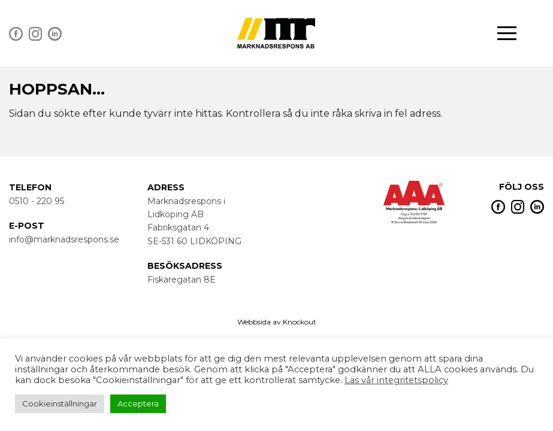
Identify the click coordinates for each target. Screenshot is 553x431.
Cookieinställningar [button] (59, 403)
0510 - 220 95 (36, 201)
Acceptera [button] (138, 403)
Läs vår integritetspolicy (396, 380)
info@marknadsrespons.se (64, 239)
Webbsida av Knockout (276, 321)
